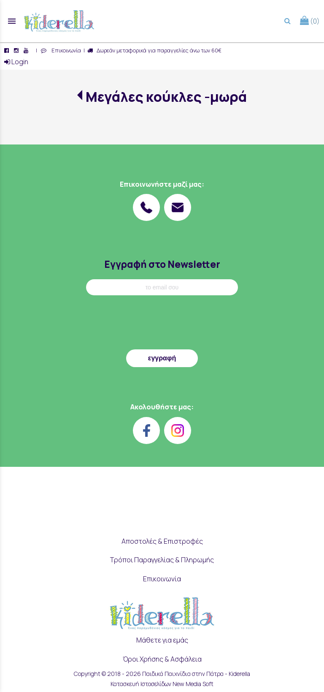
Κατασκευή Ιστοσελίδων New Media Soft (162, 684)
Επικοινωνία (65, 50)
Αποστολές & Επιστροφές (162, 541)
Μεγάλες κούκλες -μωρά (166, 96)
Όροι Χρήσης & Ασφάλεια (162, 659)
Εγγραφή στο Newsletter (162, 264)
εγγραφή (162, 358)
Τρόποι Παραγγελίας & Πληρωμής (162, 559)
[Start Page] (59, 21)
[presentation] (162, 324)
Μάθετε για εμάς (162, 640)
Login (16, 61)
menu (12, 21)
